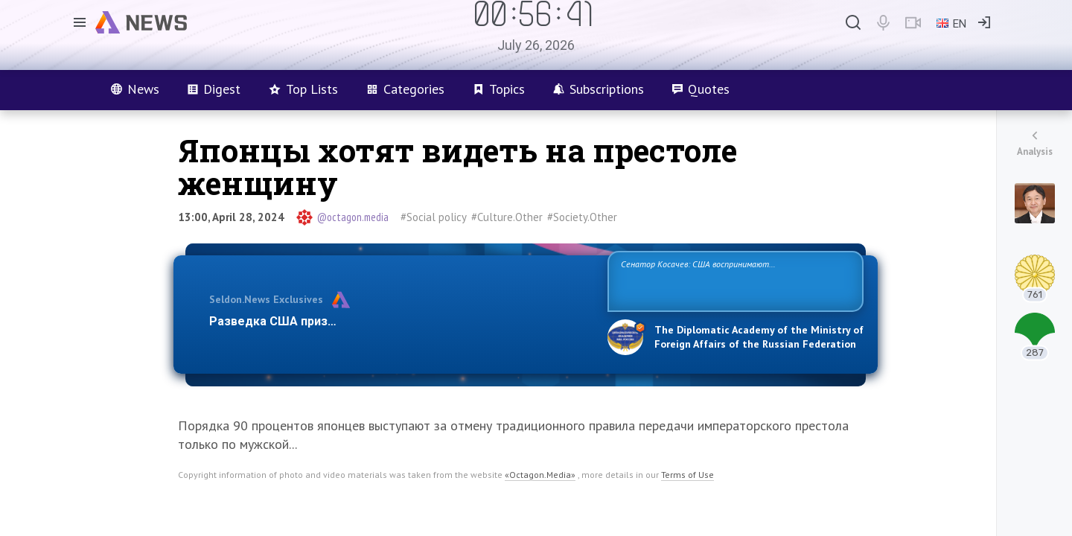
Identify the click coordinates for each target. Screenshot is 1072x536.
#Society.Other (582, 217)
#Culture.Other (507, 217)
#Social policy (434, 217)
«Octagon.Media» (540, 474)
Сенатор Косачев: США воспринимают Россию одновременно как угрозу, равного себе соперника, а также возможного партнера (733, 280)
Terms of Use (687, 474)
